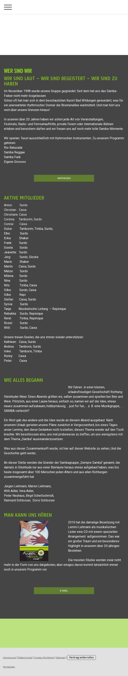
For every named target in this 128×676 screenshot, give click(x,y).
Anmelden (9, 666)
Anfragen (64, 178)
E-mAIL (64, 590)
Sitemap (60, 657)
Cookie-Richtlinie (44, 657)
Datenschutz (25, 657)
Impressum (9, 657)
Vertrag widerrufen (81, 657)
